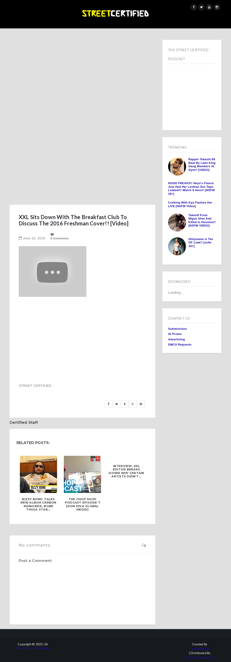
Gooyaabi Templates (200, 657)
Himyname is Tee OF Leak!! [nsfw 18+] (200, 242)
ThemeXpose (200, 649)
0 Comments (60, 238)
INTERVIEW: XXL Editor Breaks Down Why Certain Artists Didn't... (126, 471)
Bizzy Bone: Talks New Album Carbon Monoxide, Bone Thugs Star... (38, 504)
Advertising (176, 339)
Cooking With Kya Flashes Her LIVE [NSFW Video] (190, 204)
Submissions (177, 328)
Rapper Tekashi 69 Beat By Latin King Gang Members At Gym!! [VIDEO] (201, 165)
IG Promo (175, 334)
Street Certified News (32, 648)
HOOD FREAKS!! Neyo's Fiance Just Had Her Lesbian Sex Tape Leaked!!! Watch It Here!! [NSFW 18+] (191, 188)
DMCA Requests (180, 344)
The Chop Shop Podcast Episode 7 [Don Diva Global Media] (82, 504)
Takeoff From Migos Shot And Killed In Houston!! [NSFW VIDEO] (201, 220)
